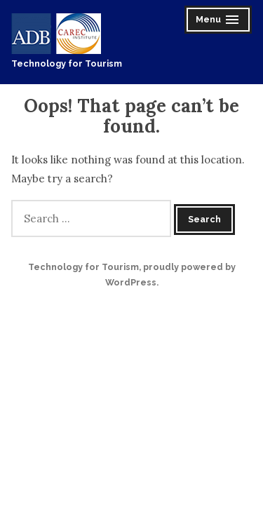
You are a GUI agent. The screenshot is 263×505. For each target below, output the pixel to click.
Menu (219, 21)
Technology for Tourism (66, 63)
